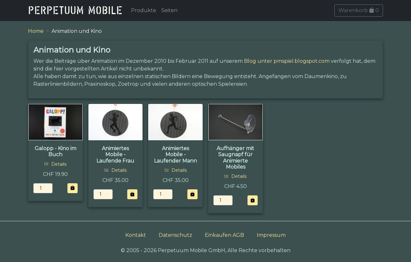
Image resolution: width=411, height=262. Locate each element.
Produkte (143, 10)
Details (55, 164)
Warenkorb (358, 10)
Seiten (169, 10)
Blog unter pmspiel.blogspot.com (287, 61)
